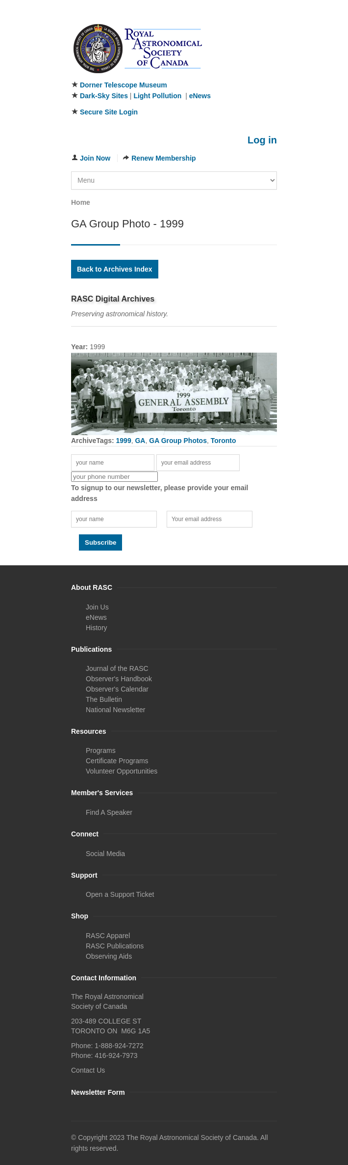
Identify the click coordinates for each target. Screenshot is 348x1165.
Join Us (97, 607)
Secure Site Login (109, 112)
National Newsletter (115, 710)
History (96, 628)
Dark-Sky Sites (104, 96)
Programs (101, 750)
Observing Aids (109, 956)
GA (140, 440)
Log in (262, 140)
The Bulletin (104, 699)
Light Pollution (157, 96)
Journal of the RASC (117, 668)
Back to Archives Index (114, 269)
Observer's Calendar (117, 689)
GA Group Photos (178, 440)
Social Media (105, 854)
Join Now (95, 158)
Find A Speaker (109, 812)
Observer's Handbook (119, 679)
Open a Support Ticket (120, 894)
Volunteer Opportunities (121, 771)
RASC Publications (115, 946)
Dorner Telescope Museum (123, 85)
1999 (123, 440)
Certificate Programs (117, 761)
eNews (200, 96)
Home (80, 202)
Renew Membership (163, 158)
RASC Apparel (108, 936)
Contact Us (88, 1070)
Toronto (223, 440)
